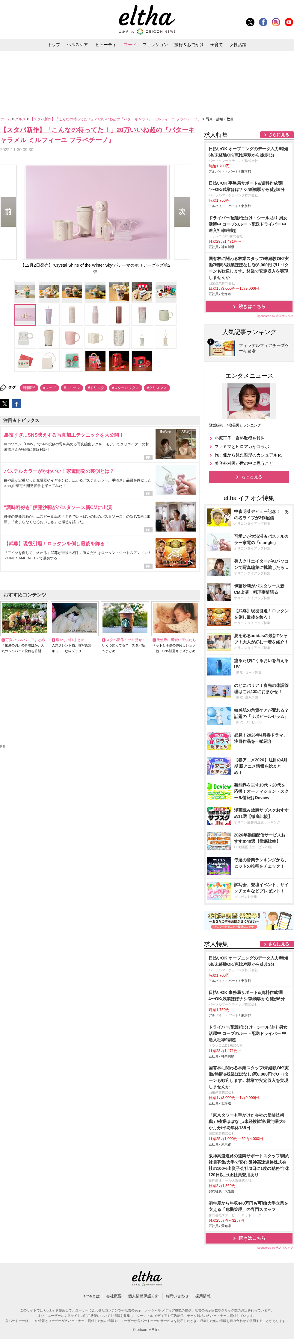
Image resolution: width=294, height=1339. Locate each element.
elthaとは (91, 1296)
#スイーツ (72, 388)
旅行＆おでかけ (189, 44)
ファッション (155, 44)
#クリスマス (157, 388)
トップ (54, 44)
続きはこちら (252, 306)
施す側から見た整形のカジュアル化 (248, 455)
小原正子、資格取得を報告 (240, 438)
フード (130, 44)
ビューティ (105, 44)
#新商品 (29, 388)
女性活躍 (238, 44)
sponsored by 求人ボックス (275, 316)
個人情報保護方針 (143, 1296)
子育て (216, 44)
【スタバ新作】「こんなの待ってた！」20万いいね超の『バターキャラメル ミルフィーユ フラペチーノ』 (116, 119)
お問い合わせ (177, 1296)
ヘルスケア (77, 44)
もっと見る (251, 476)
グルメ (21, 119)
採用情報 (203, 1296)
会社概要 (114, 1296)
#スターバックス (125, 388)
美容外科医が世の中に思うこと (244, 463)
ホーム (6, 119)
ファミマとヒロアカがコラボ (242, 446)
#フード (49, 388)
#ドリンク (96, 388)
